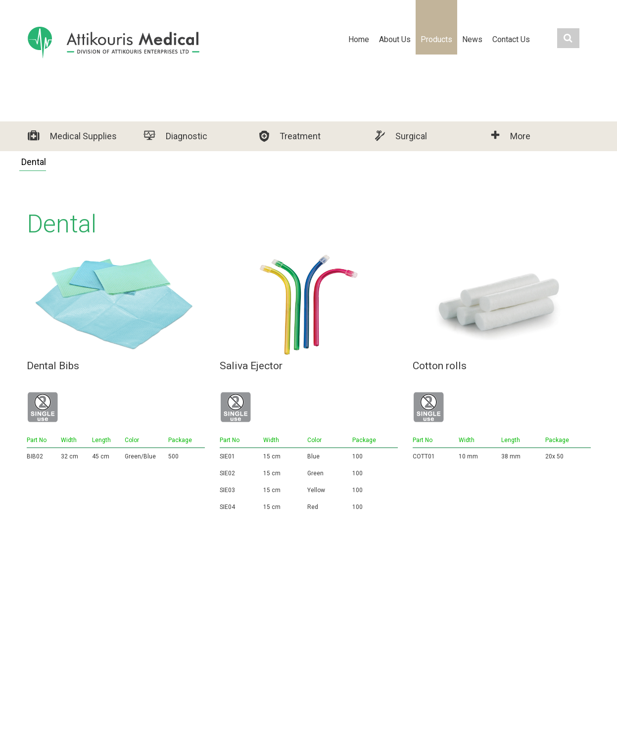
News (472, 39)
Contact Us (511, 39)
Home (358, 39)
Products (436, 39)
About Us (395, 39)
